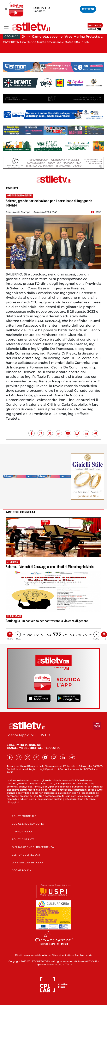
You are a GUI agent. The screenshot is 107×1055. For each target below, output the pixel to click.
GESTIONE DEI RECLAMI (26, 854)
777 (85, 634)
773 (57, 634)
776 (78, 634)
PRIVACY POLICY (22, 831)
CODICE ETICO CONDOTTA (28, 823)
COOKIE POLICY (21, 870)
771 (42, 634)
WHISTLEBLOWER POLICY (28, 862)
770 (36, 634)
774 (65, 634)
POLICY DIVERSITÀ (23, 839)
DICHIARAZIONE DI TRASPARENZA (33, 847)
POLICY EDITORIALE (24, 816)
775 (71, 634)
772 (48, 634)
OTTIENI (88, 9)
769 (29, 634)
